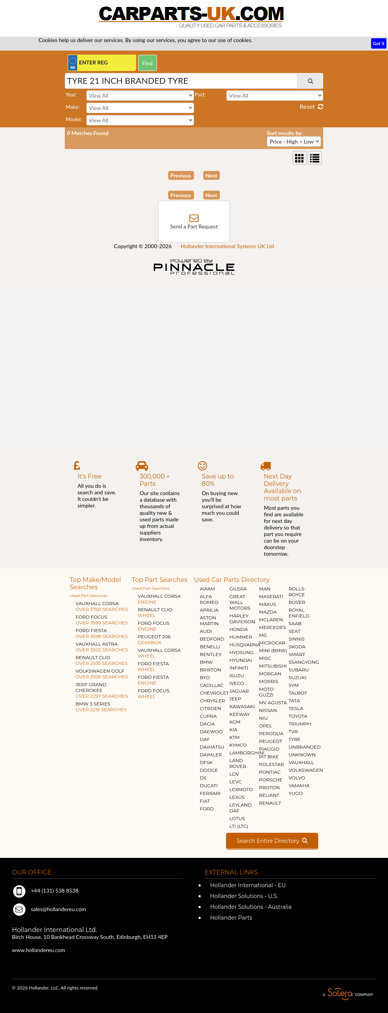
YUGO (295, 793)
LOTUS (237, 818)
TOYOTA (297, 716)
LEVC (235, 782)
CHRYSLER (212, 701)
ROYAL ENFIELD (298, 613)
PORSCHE (270, 780)
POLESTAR (271, 764)
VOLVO (296, 778)
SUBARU (298, 670)
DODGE (209, 770)
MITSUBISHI (273, 666)
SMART (296, 654)
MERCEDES (272, 627)
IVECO (236, 683)
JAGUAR (239, 691)
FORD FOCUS (102, 620)
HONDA (238, 629)
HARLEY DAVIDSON (242, 618)
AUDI (206, 631)
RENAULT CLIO (102, 660)
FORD (207, 809)
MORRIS (268, 681)
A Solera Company (348, 994)
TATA (294, 701)
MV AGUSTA (273, 702)
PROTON (269, 787)
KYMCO (238, 745)
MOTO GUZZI (266, 692)
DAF (205, 739)
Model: (74, 119)
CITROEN (210, 708)
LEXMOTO (241, 789)
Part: (200, 94)
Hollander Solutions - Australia (250, 906)
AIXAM (207, 589)
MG (263, 635)
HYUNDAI (240, 660)
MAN (264, 589)
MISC (265, 658)
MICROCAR (272, 643)
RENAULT (270, 803)
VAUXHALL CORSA (102, 606)
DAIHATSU (212, 747)
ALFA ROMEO (209, 599)
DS (203, 778)
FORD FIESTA (102, 633)
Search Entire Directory (272, 840)
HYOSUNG (241, 652)
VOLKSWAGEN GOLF (102, 674)
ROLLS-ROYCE (297, 591)
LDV (234, 774)
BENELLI (210, 646)
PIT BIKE (268, 756)
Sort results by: (285, 133)
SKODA (296, 646)
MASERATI (271, 596)
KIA (233, 729)
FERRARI (210, 793)
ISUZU (236, 675)
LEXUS (237, 797)
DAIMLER (211, 755)
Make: (73, 106)
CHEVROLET (214, 693)
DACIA (207, 724)
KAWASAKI (242, 706)
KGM (235, 722)
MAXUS (267, 604)
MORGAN (270, 673)
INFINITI (238, 668)
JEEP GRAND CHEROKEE (102, 690)
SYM (293, 685)
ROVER (296, 602)
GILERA (238, 589)
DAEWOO (211, 731)
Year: (71, 94)
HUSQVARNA (244, 645)
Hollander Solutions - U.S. (243, 896)
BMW (206, 662)
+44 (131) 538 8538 (45, 890)
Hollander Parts (230, 917)
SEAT (294, 631)
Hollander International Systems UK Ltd (227, 246)
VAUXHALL (301, 762)
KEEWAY (239, 714)
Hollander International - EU (247, 885)
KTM (234, 737)
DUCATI (209, 785)
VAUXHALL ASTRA (102, 647)
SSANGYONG (303, 662)
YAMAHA (298, 785)
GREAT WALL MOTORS (239, 602)
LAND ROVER (237, 763)
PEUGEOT (270, 741)
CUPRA (208, 716)
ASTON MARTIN (209, 620)
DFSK (206, 762)
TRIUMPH (299, 724)
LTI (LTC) (238, 826)
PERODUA (271, 733)
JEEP (235, 699)
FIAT (205, 801)
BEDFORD (212, 639)
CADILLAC (212, 685)
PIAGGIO (269, 749)
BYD (205, 677)
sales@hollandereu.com (49, 909)
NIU (263, 718)
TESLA (295, 708)
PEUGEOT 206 (154, 639)
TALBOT (297, 693)
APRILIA (209, 610)
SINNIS (296, 639)
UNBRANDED (304, 747)
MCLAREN (271, 619)
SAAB (295, 623)
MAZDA (268, 612)
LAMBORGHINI (247, 753)
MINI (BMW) (273, 650)
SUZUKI (297, 677)
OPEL (265, 726)
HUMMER (240, 637)
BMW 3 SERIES (101, 706)
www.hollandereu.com (38, 950)
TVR (293, 731)
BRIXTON (210, 670)
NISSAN (268, 710)
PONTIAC (269, 772)
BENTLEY (210, 654)
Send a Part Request (194, 226)
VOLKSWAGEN (305, 770)
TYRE (294, 739)
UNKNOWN (301, 755)
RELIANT (269, 795)
